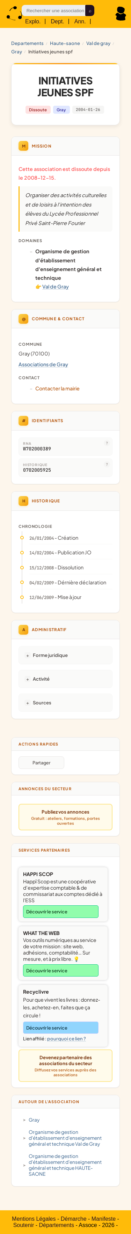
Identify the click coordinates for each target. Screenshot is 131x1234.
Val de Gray (98, 43)
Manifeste (104, 1219)
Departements (27, 43)
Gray (16, 51)
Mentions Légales (34, 1219)
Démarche (74, 1219)
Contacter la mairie (57, 388)
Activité (41, 679)
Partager (41, 762)
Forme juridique (50, 655)
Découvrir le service (46, 911)
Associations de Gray (43, 364)
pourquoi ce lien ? (66, 1038)
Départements (56, 1225)
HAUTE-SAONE (65, 43)
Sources (42, 702)
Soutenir (23, 1225)
